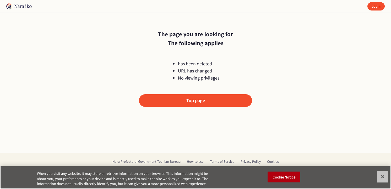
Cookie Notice (284, 176)
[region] (195, 177)
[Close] (382, 176)
